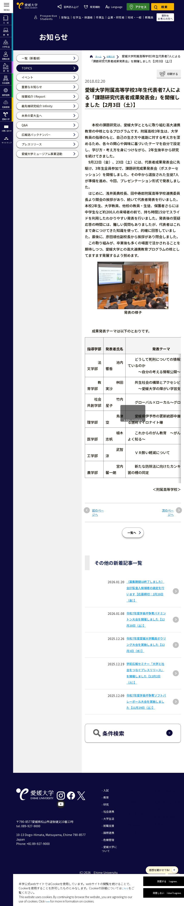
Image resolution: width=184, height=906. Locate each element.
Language (113, 7)
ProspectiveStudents (48, 17)
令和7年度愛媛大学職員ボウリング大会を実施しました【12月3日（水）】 (146, 648)
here (48, 894)
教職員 (149, 17)
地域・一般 (135, 17)
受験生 (65, 17)
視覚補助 (92, 7)
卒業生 (100, 17)
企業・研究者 (116, 17)
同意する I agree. (160, 876)
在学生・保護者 (83, 17)
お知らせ (121, 56)
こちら (126, 881)
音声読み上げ (68, 7)
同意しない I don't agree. (160, 894)
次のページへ (169, 510)
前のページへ (97, 510)
